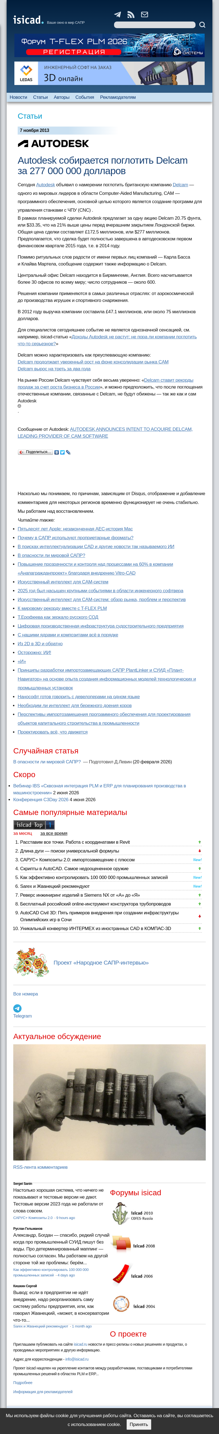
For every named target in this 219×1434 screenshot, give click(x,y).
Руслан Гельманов (27, 1229)
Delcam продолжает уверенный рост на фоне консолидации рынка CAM (93, 362)
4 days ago (66, 1275)
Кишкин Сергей (25, 1286)
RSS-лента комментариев (40, 1167)
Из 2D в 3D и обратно (40, 643)
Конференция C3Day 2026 (40, 799)
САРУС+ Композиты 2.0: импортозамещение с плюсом (77, 859)
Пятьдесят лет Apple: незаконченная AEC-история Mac (75, 529)
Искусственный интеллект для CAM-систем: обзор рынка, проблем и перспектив (102, 599)
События (84, 97)
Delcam (180, 184)
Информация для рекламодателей (42, 1392)
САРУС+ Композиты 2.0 (33, 1218)
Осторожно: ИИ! (34, 652)
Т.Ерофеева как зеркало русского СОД (58, 617)
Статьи (40, 97)
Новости (18, 97)
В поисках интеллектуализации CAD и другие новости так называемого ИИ (96, 546)
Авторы (61, 97)
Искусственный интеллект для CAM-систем (63, 582)
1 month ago (81, 1326)
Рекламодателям (118, 97)
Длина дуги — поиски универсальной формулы (69, 851)
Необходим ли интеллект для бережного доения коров (75, 705)
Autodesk (45, 184)
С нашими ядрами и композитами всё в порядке (68, 635)
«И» (22, 661)
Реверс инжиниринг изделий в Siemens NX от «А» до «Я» (80, 895)
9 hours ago (65, 1218)
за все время (53, 833)
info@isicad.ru (77, 1359)
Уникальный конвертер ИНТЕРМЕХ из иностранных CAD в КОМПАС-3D (95, 928)
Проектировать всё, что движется (53, 732)
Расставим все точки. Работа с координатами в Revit (75, 842)
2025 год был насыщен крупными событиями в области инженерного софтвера (100, 590)
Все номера (25, 994)
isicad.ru (80, 1344)
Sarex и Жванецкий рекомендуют (54, 886)
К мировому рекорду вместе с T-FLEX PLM (62, 608)
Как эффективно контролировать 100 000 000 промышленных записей (94, 877)
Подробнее (22, 1382)
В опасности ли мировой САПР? (51, 555)
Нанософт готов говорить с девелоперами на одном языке (79, 696)
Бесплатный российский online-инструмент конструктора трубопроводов (95, 904)
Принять (139, 1424)
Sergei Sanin (22, 1184)
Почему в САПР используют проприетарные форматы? (75, 537)
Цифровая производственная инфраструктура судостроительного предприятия (100, 626)
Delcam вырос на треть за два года (54, 368)
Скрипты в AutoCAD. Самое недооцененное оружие (74, 868)
